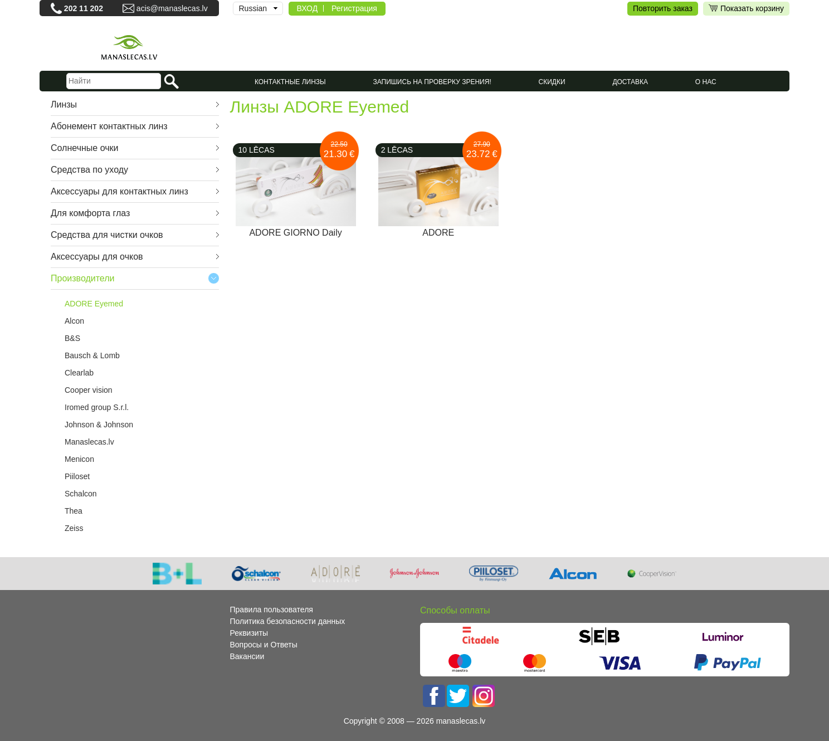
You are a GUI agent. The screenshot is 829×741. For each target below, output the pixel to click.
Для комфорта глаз (90, 213)
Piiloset (77, 476)
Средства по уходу (89, 169)
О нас (705, 82)
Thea (73, 510)
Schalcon (81, 493)
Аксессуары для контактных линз (119, 191)
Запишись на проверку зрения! (432, 82)
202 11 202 (83, 8)
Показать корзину (746, 8)
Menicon (79, 459)
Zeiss (74, 528)
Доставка (630, 82)
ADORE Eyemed (94, 303)
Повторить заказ (663, 8)
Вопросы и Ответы (264, 644)
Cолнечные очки (84, 148)
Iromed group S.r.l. (97, 407)
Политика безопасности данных (287, 621)
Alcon (74, 320)
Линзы (64, 104)
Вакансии (247, 656)
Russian (253, 8)
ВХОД (307, 8)
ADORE (438, 232)
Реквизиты (249, 632)
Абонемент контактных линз (109, 126)
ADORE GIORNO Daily (295, 232)
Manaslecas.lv (89, 441)
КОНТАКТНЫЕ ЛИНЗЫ (290, 82)
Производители (83, 278)
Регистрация (354, 8)
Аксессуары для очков (97, 256)
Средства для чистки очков (107, 235)
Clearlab (79, 372)
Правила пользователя (271, 609)
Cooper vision (89, 390)
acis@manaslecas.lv (172, 8)
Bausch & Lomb (92, 355)
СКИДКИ (552, 82)
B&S (72, 338)
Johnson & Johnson (99, 424)
